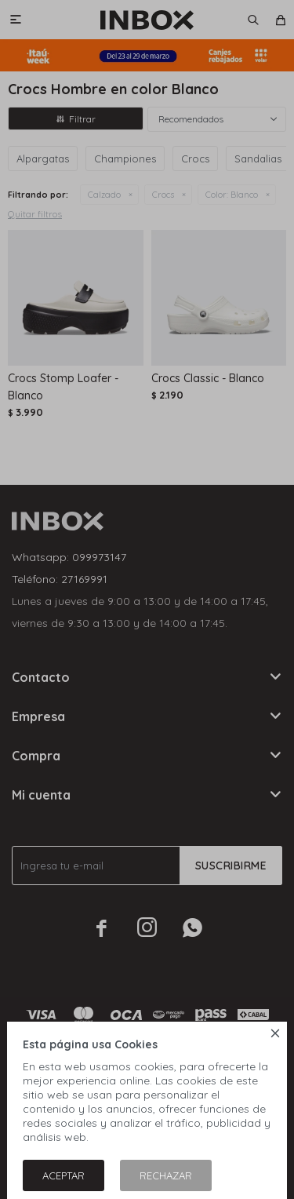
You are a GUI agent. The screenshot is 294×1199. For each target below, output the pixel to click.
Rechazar (166, 1175)
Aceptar (63, 1175)
